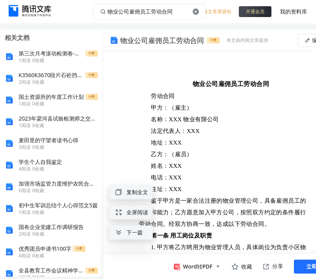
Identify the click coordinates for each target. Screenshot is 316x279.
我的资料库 (293, 11)
